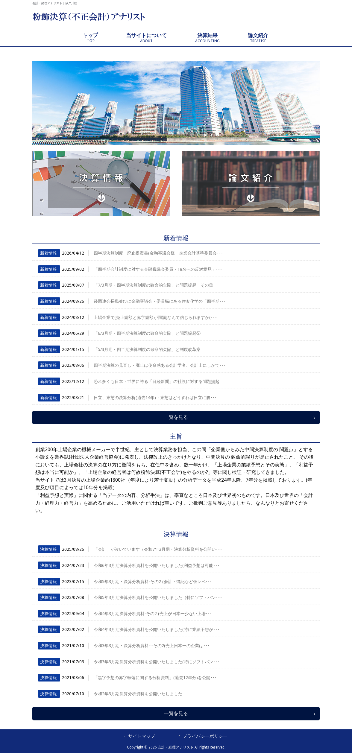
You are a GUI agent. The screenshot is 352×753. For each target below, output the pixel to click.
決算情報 (48, 549)
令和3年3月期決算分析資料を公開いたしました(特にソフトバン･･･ (156, 661)
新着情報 (48, 253)
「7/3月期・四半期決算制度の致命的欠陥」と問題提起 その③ (153, 285)
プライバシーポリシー (205, 736)
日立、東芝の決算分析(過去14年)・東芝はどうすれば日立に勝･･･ (155, 397)
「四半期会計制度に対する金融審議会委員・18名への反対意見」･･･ (158, 269)
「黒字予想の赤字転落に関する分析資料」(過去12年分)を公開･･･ (155, 677)
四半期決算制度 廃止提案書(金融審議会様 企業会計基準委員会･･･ (158, 253)
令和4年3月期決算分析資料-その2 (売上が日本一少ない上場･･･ (153, 613)
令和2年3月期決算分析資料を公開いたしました (138, 693)
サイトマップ (141, 736)
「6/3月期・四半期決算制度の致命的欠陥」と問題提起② (147, 333)
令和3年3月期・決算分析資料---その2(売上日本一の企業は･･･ (152, 645)
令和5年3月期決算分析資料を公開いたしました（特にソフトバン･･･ (158, 597)
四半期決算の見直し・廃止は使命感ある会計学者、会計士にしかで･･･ (160, 365)
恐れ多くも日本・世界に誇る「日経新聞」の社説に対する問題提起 (156, 381)
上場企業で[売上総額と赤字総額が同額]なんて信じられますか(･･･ (155, 317)
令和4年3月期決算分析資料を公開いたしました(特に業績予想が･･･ (156, 629)
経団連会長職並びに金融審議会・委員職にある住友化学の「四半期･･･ (160, 301)
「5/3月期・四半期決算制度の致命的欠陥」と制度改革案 (147, 349)
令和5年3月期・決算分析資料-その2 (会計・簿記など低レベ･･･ (153, 581)
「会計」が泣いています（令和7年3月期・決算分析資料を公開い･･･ (158, 549)
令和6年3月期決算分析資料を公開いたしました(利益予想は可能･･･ (156, 565)
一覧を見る (176, 417)
